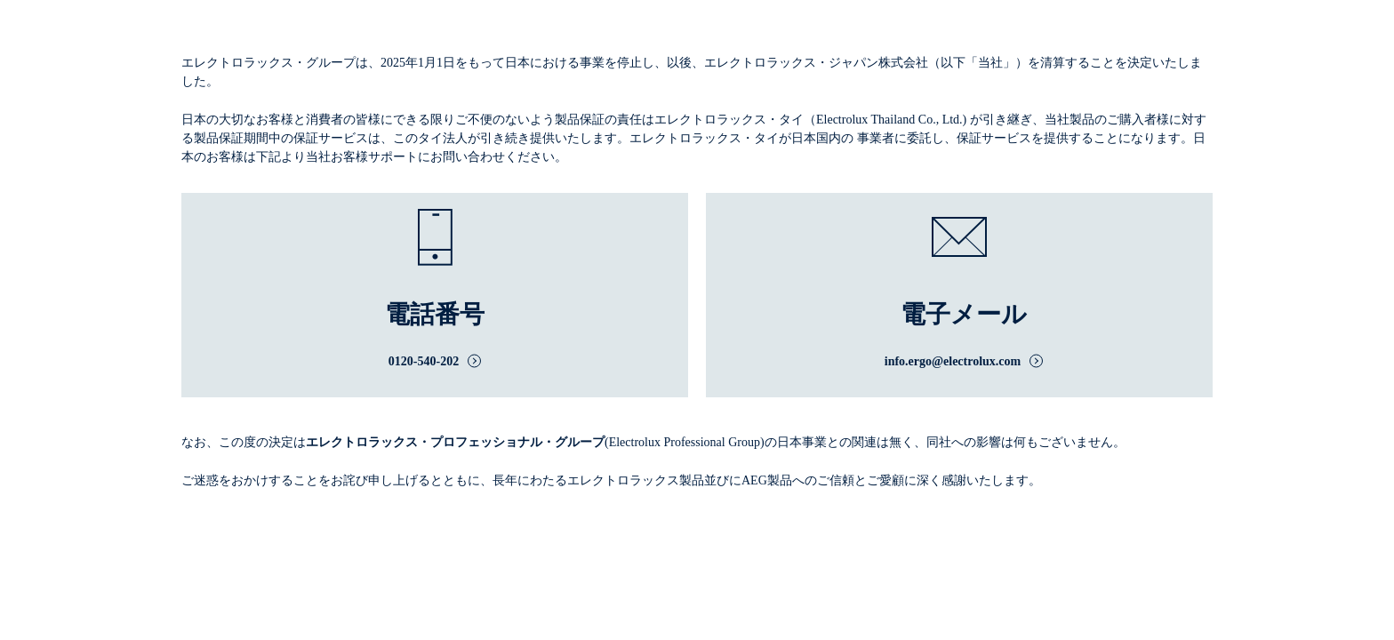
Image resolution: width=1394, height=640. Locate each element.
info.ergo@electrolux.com (953, 361)
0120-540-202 (424, 361)
